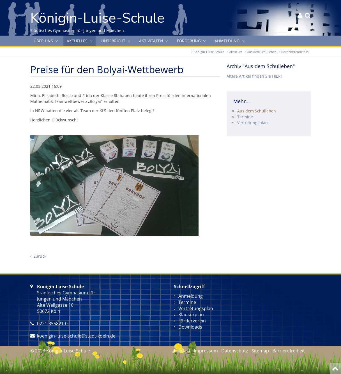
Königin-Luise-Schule (209, 52)
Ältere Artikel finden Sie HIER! (254, 76)
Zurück (39, 256)
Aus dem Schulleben (262, 52)
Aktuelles (235, 52)
